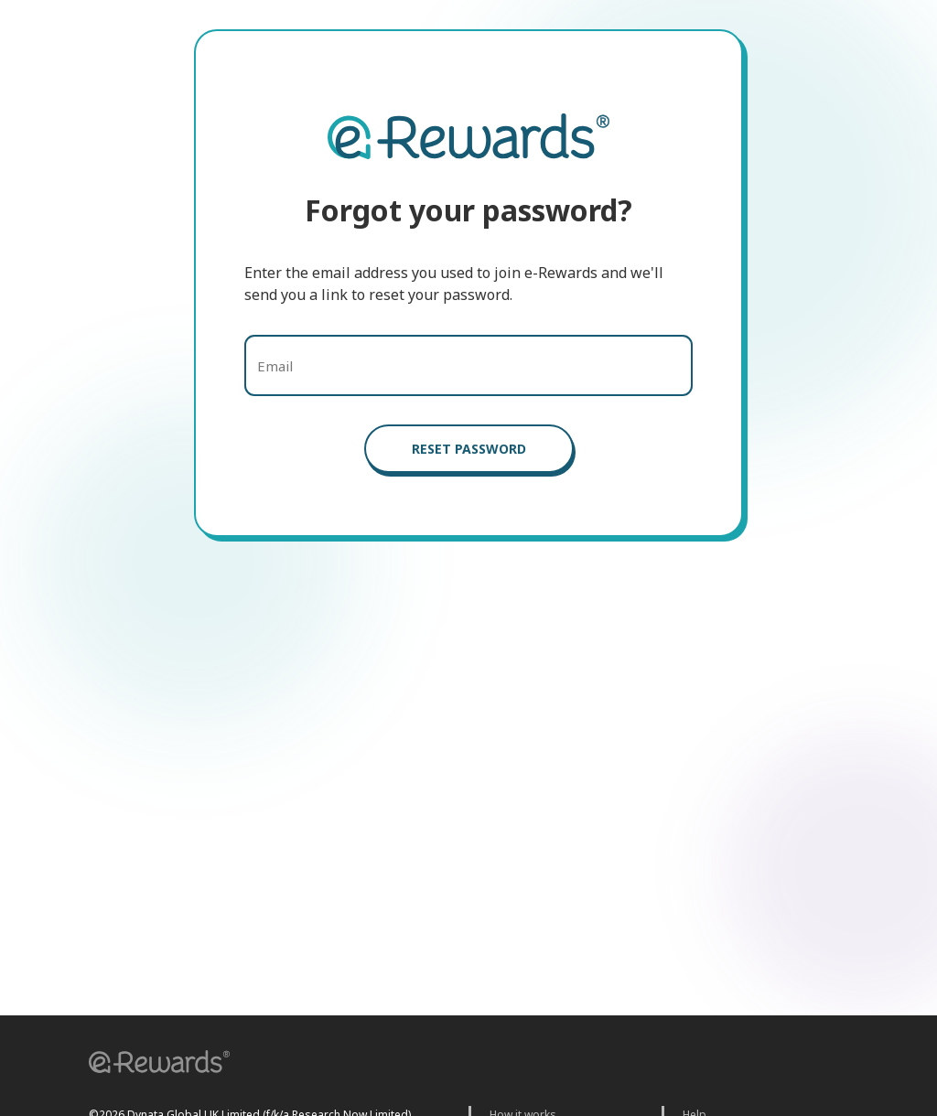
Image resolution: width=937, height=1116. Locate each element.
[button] (153, 1064)
